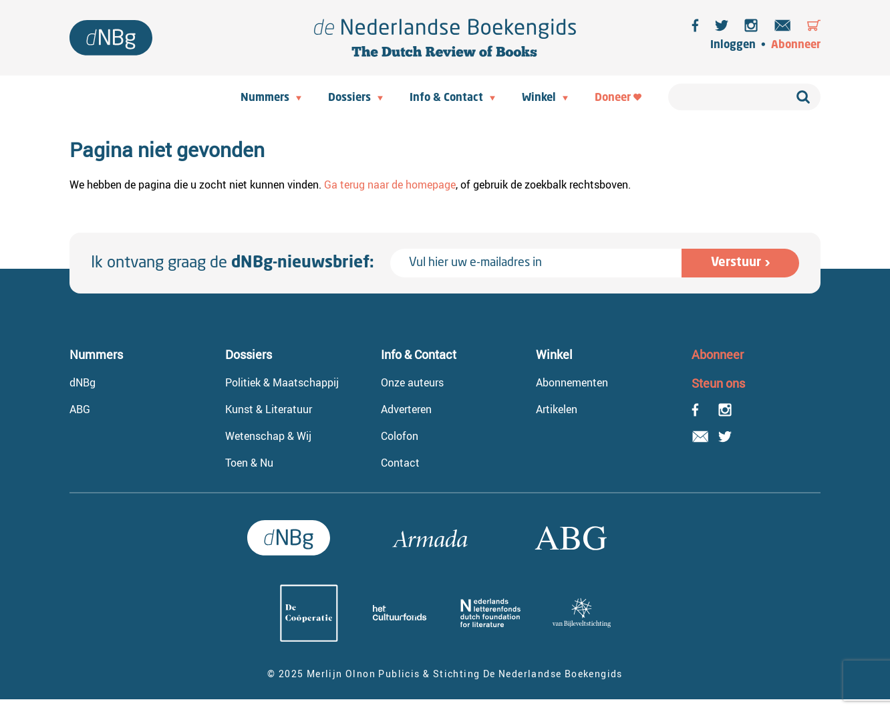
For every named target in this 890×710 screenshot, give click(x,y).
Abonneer (796, 45)
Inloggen (733, 45)
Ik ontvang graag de (232, 263)
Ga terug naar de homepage (390, 184)
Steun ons (718, 383)
